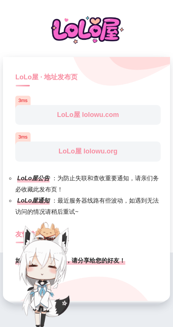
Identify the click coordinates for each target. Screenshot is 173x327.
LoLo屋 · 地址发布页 (46, 77)
